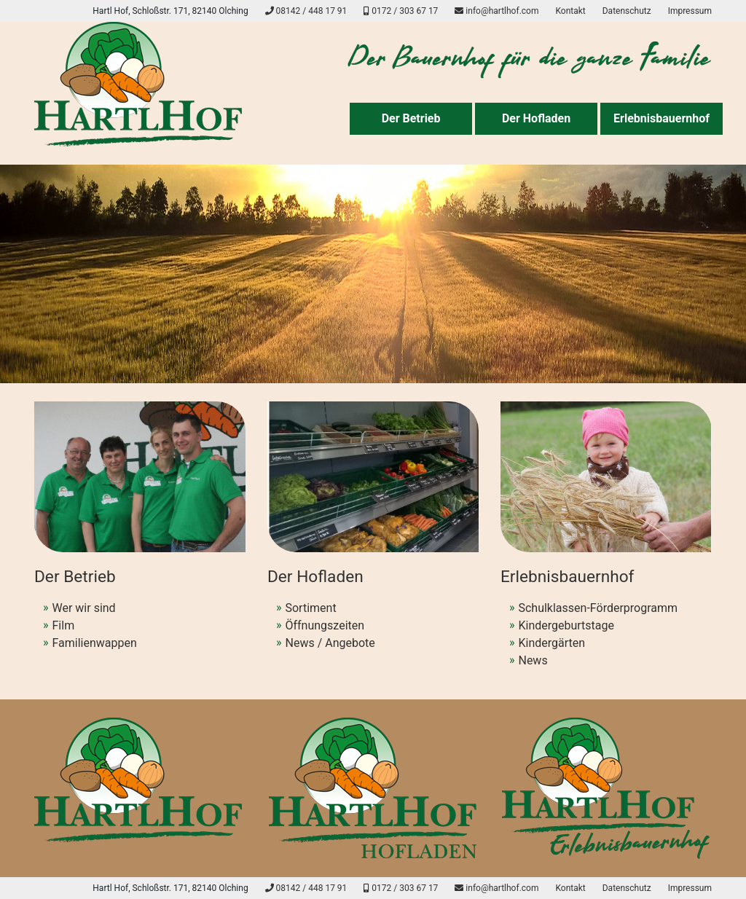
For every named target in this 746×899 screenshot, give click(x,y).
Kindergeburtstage (566, 625)
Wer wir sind (84, 608)
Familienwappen (94, 643)
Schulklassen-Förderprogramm (598, 608)
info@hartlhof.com (496, 11)
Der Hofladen (536, 118)
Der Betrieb (411, 118)
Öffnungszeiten (324, 625)
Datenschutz (626, 11)
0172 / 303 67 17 (401, 11)
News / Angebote (329, 643)
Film (63, 625)
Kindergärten (551, 643)
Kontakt (570, 11)
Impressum (690, 11)
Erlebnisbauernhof (661, 118)
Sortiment (310, 608)
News (532, 660)
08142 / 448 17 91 (306, 11)
